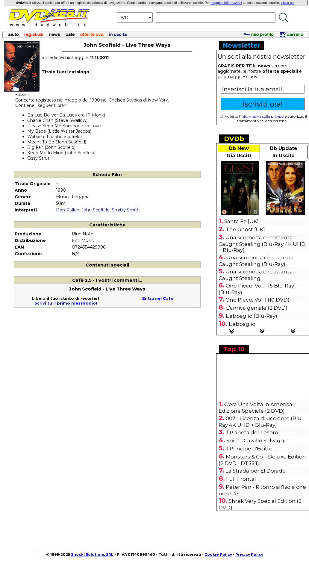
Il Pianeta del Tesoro (251, 432)
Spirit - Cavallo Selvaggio (257, 441)
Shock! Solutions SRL (92, 554)
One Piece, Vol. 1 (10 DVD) (257, 300)
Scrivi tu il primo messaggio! (65, 303)
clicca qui (287, 2)
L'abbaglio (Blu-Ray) (251, 316)
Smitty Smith (126, 210)
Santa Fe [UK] (241, 221)
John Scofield (95, 210)
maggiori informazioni (226, 2)
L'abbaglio (242, 324)
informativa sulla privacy (262, 116)
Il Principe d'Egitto (248, 449)
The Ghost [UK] (245, 229)
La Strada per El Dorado (255, 471)
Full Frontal (241, 479)
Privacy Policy (249, 554)
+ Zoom (22, 92)
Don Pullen (67, 210)
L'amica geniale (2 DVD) (256, 308)
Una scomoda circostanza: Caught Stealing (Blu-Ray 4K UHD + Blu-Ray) (262, 243)
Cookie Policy (218, 554)
